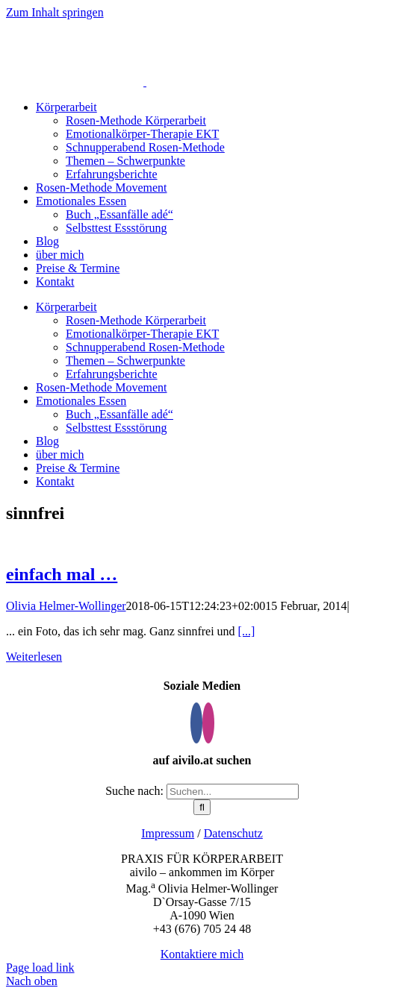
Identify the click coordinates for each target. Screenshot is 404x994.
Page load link (40, 967)
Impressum (167, 833)
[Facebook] (196, 722)
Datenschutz (233, 833)
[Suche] (202, 807)
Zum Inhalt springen (55, 12)
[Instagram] (208, 722)
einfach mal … (61, 574)
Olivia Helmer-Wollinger (66, 606)
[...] (246, 631)
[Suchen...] (233, 791)
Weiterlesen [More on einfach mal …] (34, 656)
